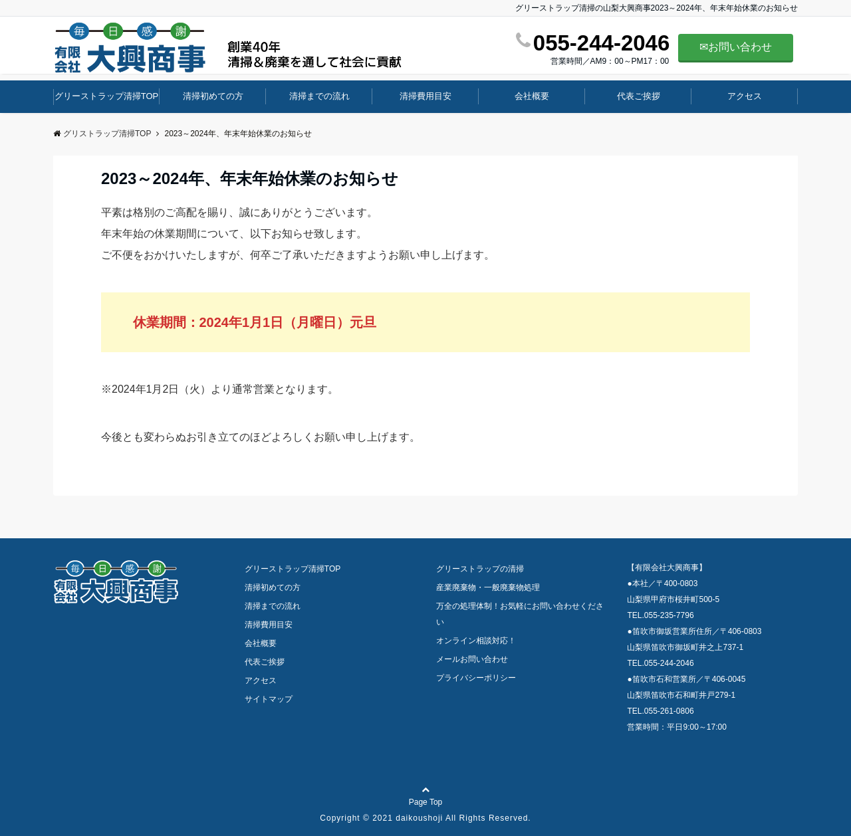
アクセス (744, 96)
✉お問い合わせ (735, 46)
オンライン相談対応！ (476, 640)
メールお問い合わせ (472, 659)
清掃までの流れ (319, 96)
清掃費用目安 (425, 96)
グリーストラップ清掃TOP (107, 96)
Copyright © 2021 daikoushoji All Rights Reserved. (425, 818)
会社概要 (532, 96)
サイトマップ (269, 699)
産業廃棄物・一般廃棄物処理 (488, 587)
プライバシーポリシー (476, 677)
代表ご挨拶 (638, 96)
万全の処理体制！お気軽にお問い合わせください (520, 614)
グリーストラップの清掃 (480, 569)
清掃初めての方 (213, 96)
